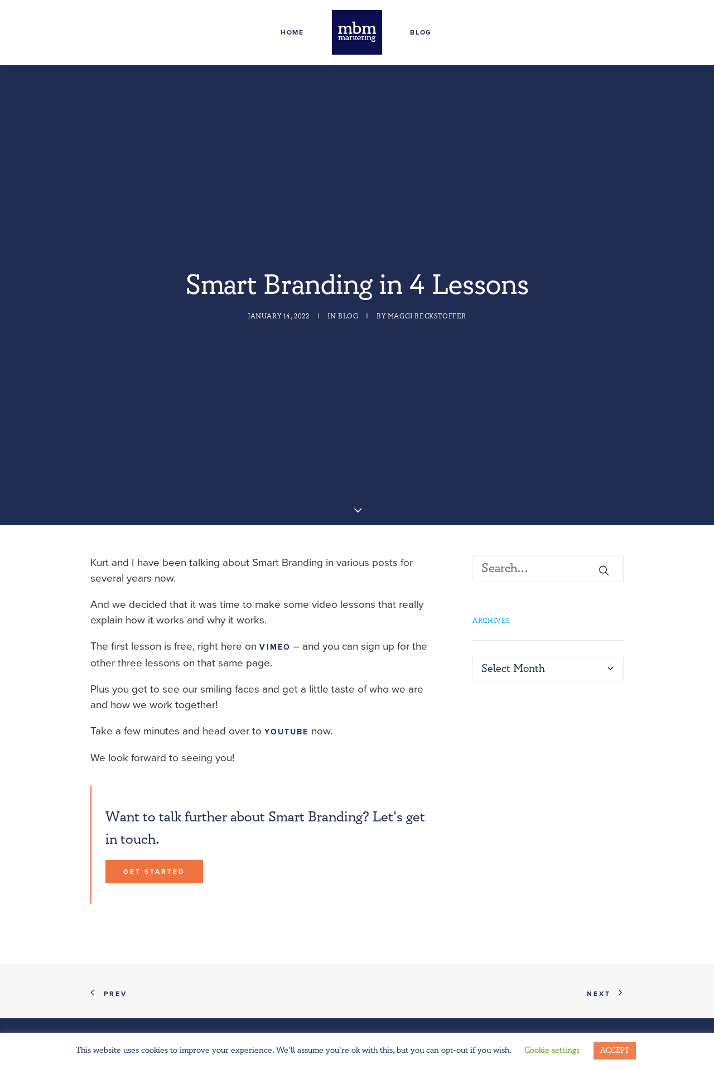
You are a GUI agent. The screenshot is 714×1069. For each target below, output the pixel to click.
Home (292, 32)
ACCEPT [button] (614, 1050)
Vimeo (275, 585)
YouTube (286, 670)
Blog (421, 32)
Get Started (154, 810)
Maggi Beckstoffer (427, 286)
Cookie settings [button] (552, 1050)
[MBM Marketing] (357, 32)
